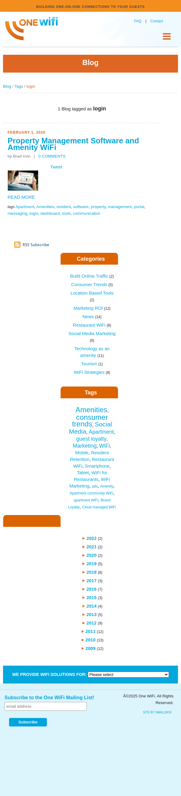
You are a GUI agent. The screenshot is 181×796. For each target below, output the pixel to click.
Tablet (83, 472)
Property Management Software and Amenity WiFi (73, 144)
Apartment (24, 206)
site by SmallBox (157, 712)
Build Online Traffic (92, 276)
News (92, 316)
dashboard (50, 213)
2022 (91, 538)
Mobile (82, 452)
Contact (156, 21)
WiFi (104, 446)
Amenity (106, 486)
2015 (91, 597)
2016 (91, 589)
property (98, 206)
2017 (91, 580)
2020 (91, 555)
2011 (90, 631)
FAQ (137, 21)
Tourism (92, 363)
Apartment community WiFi (91, 493)
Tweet (56, 166)
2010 (90, 639)
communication (86, 213)
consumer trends (90, 420)
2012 (91, 622)
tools (66, 213)
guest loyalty (91, 439)
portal (139, 206)
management (120, 206)
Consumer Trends (92, 284)
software (81, 206)
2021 (91, 546)
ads (95, 486)
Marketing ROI (91, 308)
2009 (90, 648)
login (34, 213)
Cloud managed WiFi (99, 507)
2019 (91, 563)
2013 (91, 614)
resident (64, 206)
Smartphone (97, 465)
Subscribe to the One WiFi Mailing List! (49, 697)
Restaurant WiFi (92, 325)
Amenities (45, 206)
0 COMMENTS (52, 156)
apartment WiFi (86, 500)
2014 (91, 605)
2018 (91, 572)
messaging (17, 213)
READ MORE (21, 197)
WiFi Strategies (92, 372)
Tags (19, 86)
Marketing (85, 446)
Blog (7, 86)
